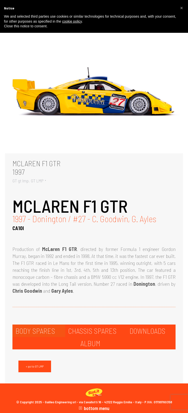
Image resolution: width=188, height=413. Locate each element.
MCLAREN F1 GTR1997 (36, 167)
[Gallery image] (94, 94)
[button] (182, 8)
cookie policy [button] (72, 21)
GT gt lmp (20, 180)
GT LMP (37, 180)
